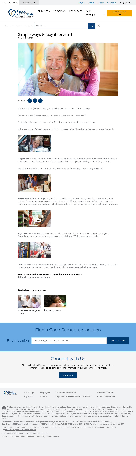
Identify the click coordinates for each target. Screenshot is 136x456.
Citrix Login (29, 393)
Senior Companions (106, 397)
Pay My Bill (29, 397)
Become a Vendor (105, 393)
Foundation (29, 3)
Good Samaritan (9, 3)
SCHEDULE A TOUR (119, 13)
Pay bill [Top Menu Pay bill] (82, 3)
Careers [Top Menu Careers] (100, 3)
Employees (45, 393)
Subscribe (68, 375)
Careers (43, 397)
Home (6, 26)
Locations (59, 11)
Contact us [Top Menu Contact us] (111, 3)
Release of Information (66, 393)
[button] (118, 340)
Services (43, 11)
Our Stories (90, 13)
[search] (104, 13)
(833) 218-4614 (126, 3)
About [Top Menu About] (91, 3)
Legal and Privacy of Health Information (74, 397)
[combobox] (69, 341)
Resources (75, 11)
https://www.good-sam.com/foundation (20, 430)
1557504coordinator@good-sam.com (26, 424)
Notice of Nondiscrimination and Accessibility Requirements (24, 433)
